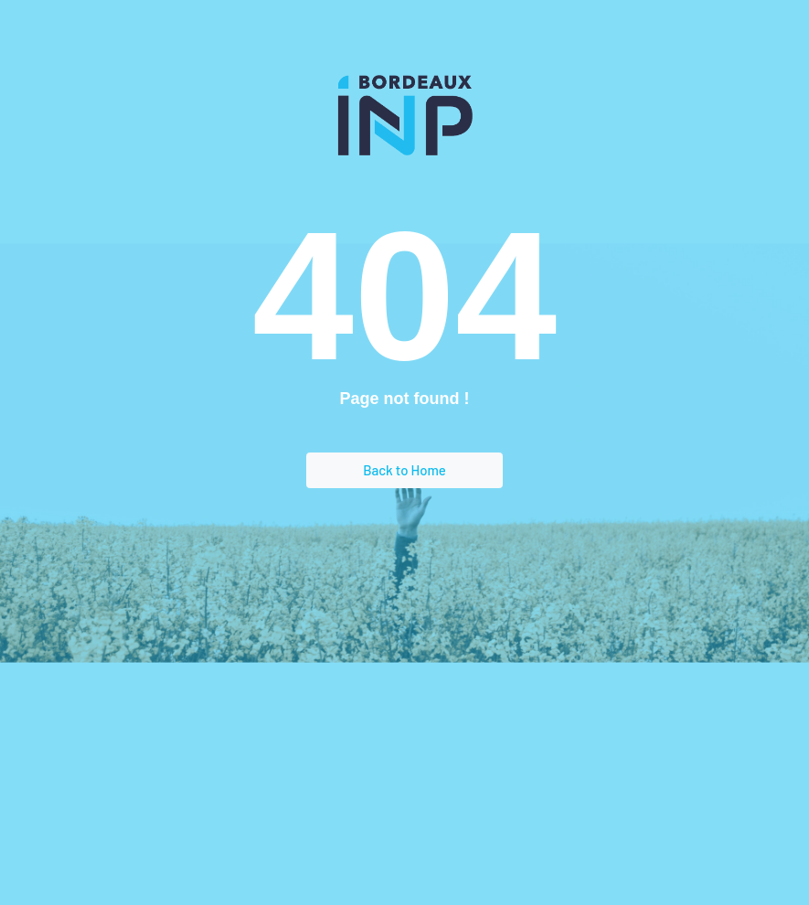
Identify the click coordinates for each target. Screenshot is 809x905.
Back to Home (404, 470)
